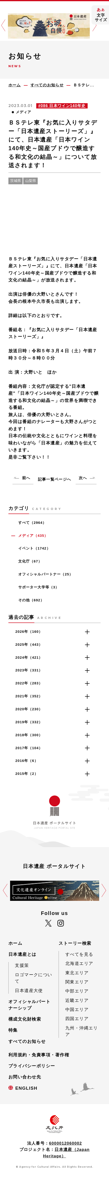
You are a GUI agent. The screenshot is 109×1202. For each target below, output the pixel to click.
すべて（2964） (32, 523)
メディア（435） (33, 536)
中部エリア (77, 990)
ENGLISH (26, 1088)
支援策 (22, 965)
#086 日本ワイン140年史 (61, 106)
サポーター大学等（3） (38, 587)
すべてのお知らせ (27, 1041)
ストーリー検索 (75, 943)
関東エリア (77, 981)
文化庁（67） (30, 561)
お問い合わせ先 (24, 1076)
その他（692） (31, 600)
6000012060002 (65, 1143)
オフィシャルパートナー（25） (45, 574)
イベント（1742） (34, 548)
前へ (26, 478)
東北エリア (77, 972)
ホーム (15, 943)
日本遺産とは (22, 954)
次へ (83, 478)
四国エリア (77, 1018)
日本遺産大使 (29, 990)
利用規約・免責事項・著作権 (38, 1054)
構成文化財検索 (24, 1019)
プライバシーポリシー (31, 1065)
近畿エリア (77, 1000)
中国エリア (77, 1009)
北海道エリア (79, 963)
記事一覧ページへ (54, 479)
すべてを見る (79, 954)
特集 (13, 1030)
